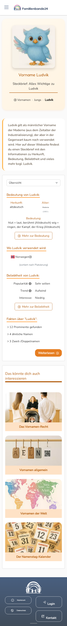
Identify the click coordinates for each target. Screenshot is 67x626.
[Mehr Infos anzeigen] (33, 623)
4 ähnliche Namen (21, 334)
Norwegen (22, 257)
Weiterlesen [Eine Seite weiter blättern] (48, 353)
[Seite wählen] (33, 182)
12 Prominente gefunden (25, 327)
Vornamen (24, 100)
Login (49, 603)
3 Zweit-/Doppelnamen (24, 341)
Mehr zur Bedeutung (33, 236)
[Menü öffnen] (6, 7)
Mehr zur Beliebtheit (33, 307)
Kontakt (48, 617)
